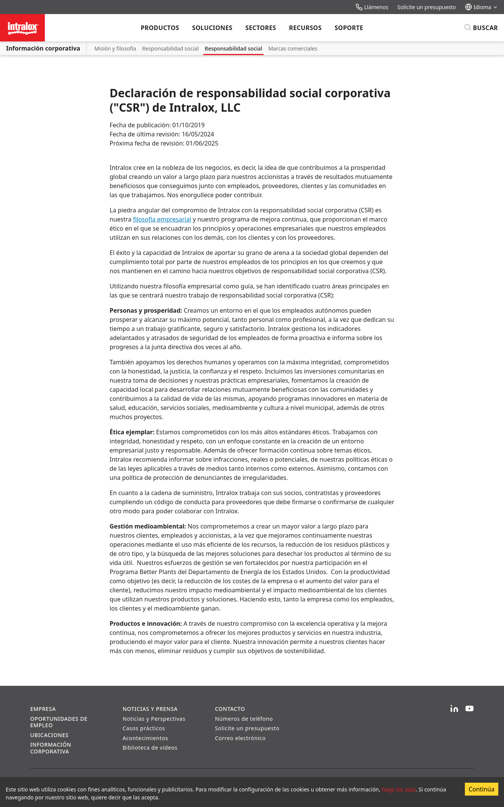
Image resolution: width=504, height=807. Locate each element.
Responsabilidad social (170, 48)
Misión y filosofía (115, 48)
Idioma (481, 7)
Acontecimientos (145, 738)
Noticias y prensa (150, 708)
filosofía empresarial (162, 219)
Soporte (349, 28)
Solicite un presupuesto (426, 7)
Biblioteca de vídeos (150, 747)
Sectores (260, 28)
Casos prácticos (144, 728)
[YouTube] (469, 709)
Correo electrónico (240, 738)
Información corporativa (43, 48)
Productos (160, 28)
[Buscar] (481, 27)
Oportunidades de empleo (59, 722)
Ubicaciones (49, 735)
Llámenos (371, 7)
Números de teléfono (244, 718)
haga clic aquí (399, 789)
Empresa (43, 708)
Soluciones (212, 28)
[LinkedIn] (454, 709)
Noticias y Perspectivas (154, 718)
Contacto (230, 708)
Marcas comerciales (292, 48)
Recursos (305, 28)
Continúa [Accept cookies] (482, 789)
